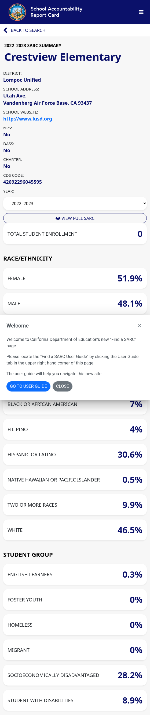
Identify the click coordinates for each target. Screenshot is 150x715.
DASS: (8, 143)
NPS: (7, 127)
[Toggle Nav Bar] (141, 12)
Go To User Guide (28, 386)
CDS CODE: (13, 175)
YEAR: (8, 191)
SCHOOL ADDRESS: (21, 89)
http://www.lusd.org (27, 118)
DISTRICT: (12, 73)
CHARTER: (12, 159)
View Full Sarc (75, 218)
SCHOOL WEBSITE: (20, 112)
